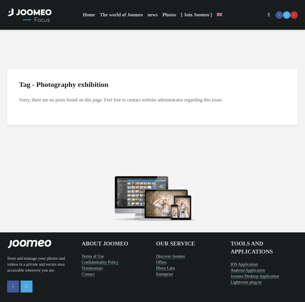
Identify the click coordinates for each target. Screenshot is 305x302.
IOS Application (244, 264)
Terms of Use (93, 256)
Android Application (248, 270)
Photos (169, 14)
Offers (161, 262)
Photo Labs (165, 268)
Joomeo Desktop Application (255, 276)
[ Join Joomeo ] (196, 14)
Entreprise (164, 274)
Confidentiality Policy (100, 262)
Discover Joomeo (170, 256)
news (152, 14)
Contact (88, 274)
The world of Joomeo (121, 14)
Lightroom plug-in (246, 282)
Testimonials (92, 268)
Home (89, 14)
